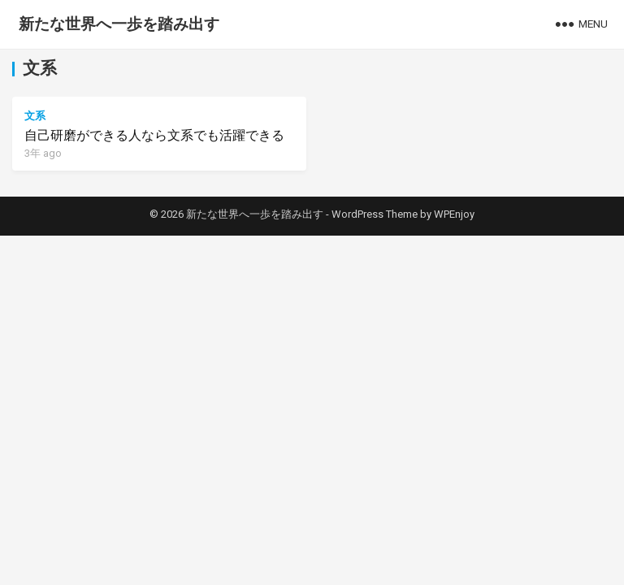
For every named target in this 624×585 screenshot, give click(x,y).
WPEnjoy (454, 214)
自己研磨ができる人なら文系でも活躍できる (154, 135)
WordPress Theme (375, 214)
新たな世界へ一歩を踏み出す (119, 24)
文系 (35, 116)
